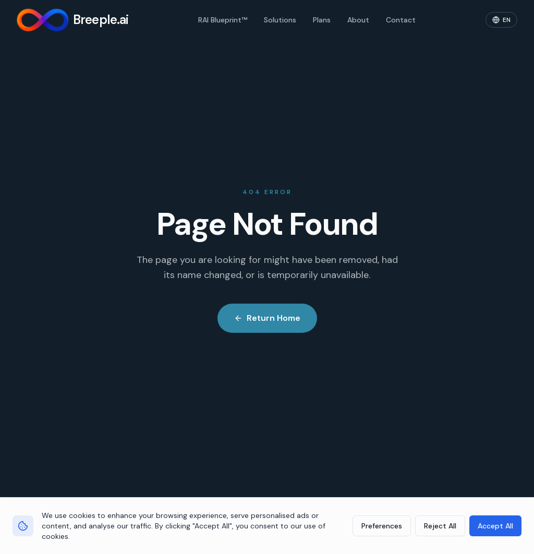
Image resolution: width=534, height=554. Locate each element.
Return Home (267, 317)
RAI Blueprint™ (222, 20)
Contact (401, 20)
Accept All (495, 526)
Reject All (440, 526)
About (358, 20)
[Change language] (501, 20)
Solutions (280, 20)
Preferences (381, 526)
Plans (322, 20)
